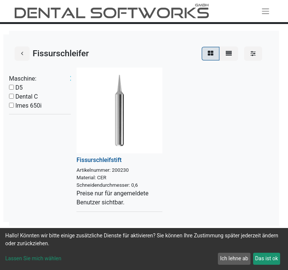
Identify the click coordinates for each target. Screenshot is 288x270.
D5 (19, 87)
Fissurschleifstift (99, 160)
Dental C (26, 96)
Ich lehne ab (234, 258)
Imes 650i (28, 105)
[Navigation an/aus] (265, 11)
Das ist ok (266, 258)
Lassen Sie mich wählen (33, 258)
